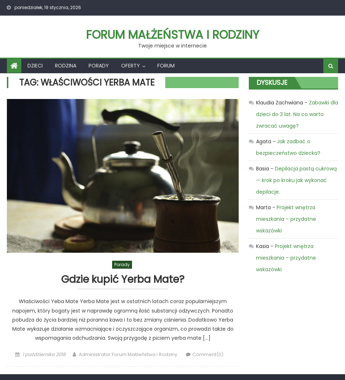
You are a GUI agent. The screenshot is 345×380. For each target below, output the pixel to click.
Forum (166, 65)
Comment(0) (207, 354)
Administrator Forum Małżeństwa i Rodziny (128, 354)
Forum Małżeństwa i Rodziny (172, 34)
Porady (99, 65)
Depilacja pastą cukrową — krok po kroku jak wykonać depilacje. (296, 180)
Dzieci (35, 65)
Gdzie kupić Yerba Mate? (122, 279)
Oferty (130, 65)
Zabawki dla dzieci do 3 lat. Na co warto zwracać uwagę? (297, 114)
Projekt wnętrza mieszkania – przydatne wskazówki (286, 219)
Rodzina (65, 65)
